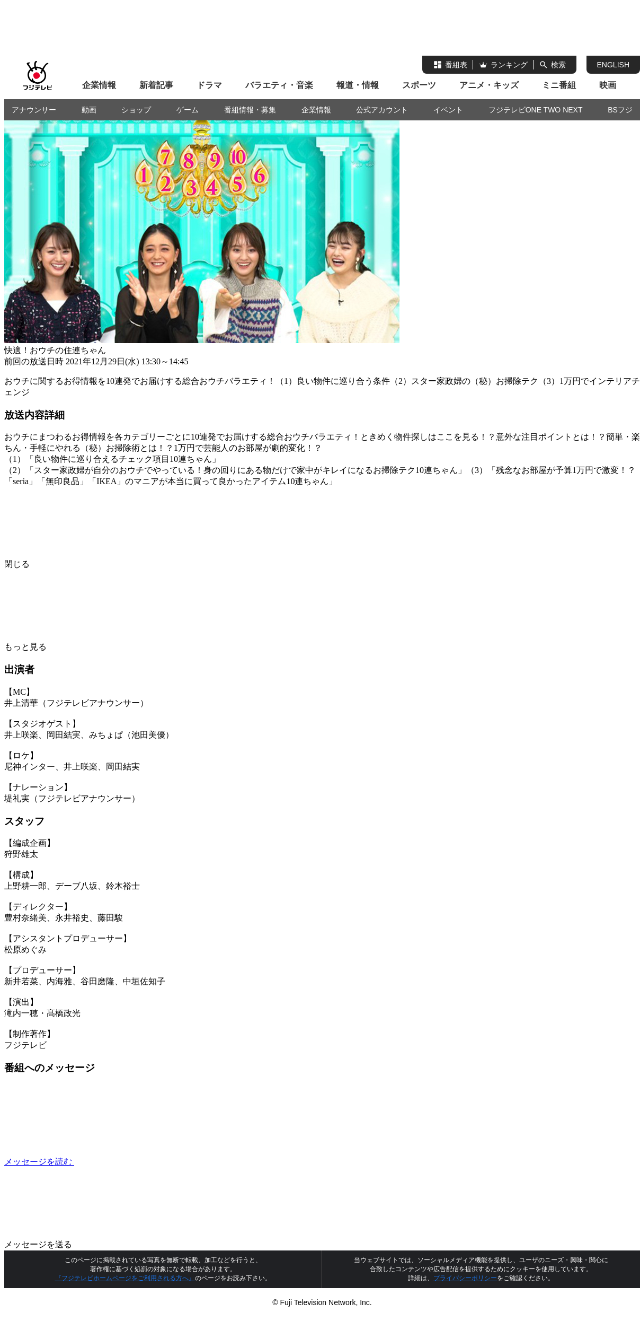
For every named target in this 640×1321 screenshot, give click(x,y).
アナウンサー (34, 110)
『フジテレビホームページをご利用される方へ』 (125, 1278)
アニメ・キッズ (489, 85)
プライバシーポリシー (465, 1278)
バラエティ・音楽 (279, 85)
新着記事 (156, 85)
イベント (448, 110)
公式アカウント (382, 110)
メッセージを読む (118, 1161)
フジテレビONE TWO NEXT (535, 110)
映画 (607, 85)
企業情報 (99, 85)
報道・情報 (357, 85)
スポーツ (419, 85)
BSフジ (620, 110)
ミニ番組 (559, 85)
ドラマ (209, 85)
